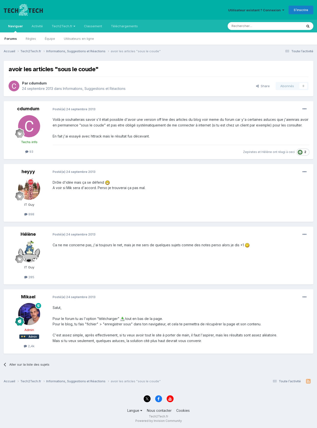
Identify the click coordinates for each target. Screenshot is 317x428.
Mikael (28, 296)
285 (29, 277)
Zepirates (250, 152)
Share (263, 86)
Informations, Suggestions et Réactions (94, 88)
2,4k (29, 346)
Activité (37, 26)
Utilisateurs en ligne (79, 39)
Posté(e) (74, 109)
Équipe (50, 39)
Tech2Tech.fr (63, 26)
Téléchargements (124, 26)
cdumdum (38, 83)
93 (29, 151)
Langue (134, 410)
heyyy (28, 171)
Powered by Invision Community (158, 421)
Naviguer (15, 28)
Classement (93, 26)
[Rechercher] (254, 26)
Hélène (266, 152)
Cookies (183, 410)
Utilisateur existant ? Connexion (256, 10)
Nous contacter (159, 410)
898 (29, 214)
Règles (31, 39)
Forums (10, 39)
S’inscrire (301, 10)
